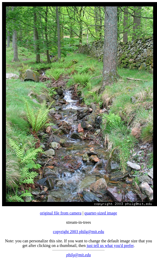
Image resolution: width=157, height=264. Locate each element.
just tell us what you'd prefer (110, 245)
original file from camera (60, 213)
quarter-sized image (100, 213)
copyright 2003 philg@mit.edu (78, 231)
